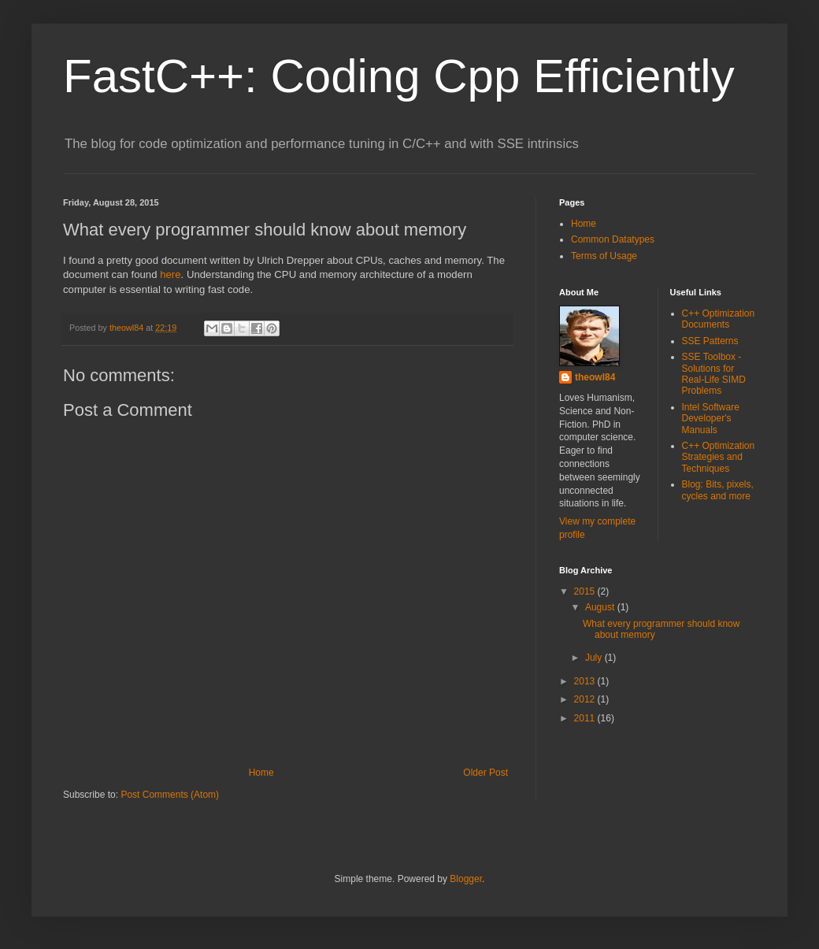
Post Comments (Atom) (169, 794)
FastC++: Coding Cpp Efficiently (399, 76)
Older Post (485, 772)
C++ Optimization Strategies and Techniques (718, 457)
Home (261, 772)
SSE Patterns (710, 341)
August (601, 607)
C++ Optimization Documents (718, 319)
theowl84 (127, 327)
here (170, 274)
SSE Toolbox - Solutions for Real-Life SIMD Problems (714, 373)
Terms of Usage (604, 255)
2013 (586, 681)
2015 (586, 591)
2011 (586, 718)
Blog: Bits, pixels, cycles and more (718, 490)
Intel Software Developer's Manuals (710, 419)
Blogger (466, 878)
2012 (586, 699)
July (595, 657)
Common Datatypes (612, 239)
